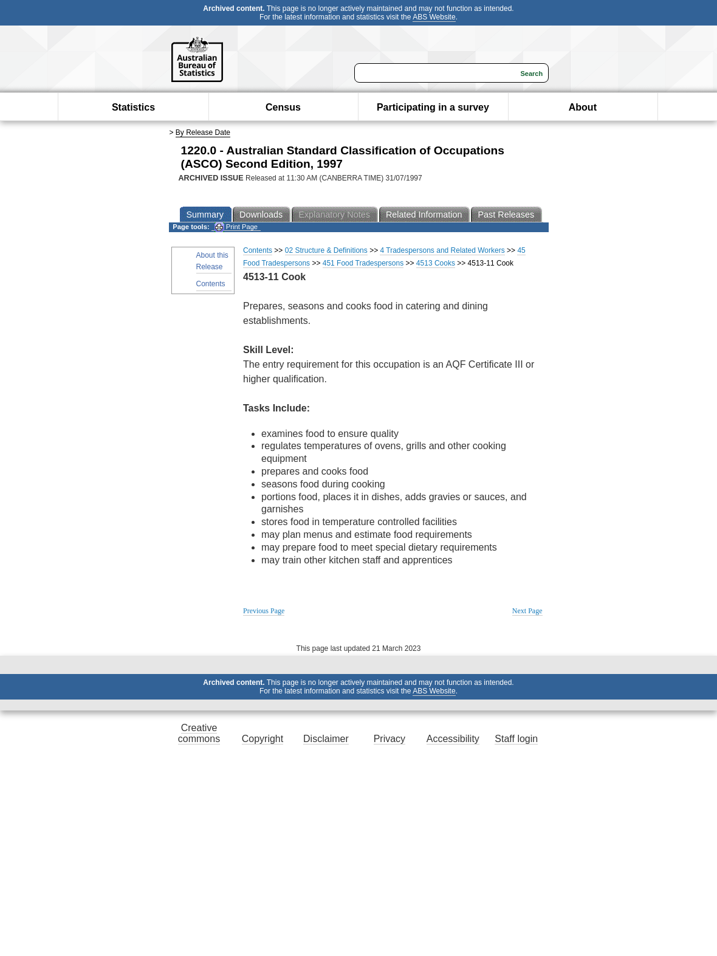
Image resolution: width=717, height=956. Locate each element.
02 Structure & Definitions (326, 250)
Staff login (516, 739)
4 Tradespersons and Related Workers (442, 250)
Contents (210, 284)
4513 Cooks (435, 263)
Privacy (389, 739)
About (583, 107)
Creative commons (199, 733)
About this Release (212, 261)
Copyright (262, 739)
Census (283, 107)
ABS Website (434, 17)
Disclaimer (326, 739)
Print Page (236, 227)
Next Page (527, 611)
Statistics (133, 107)
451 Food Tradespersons (363, 263)
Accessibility (453, 739)
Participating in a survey (433, 107)
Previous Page (263, 611)
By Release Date (203, 132)
